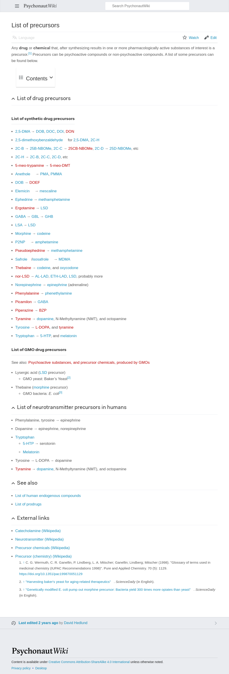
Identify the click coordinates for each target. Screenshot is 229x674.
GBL (35, 216)
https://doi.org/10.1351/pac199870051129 (51, 574)
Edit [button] (213, 38)
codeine (44, 233)
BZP (43, 310)
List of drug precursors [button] (44, 98)
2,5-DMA (22, 131)
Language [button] (26, 38)
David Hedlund (75, 623)
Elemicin (22, 191)
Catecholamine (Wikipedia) (38, 531)
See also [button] (27, 483)
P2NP (20, 242)
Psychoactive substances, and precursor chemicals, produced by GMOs (89, 362)
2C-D (99, 148)
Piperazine (24, 310)
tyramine (66, 327)
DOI (60, 131)
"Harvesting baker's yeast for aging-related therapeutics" (68, 582)
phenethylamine (58, 293)
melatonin (68, 336)
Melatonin (31, 452)
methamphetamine (54, 199)
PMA (44, 174)
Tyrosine (22, 327)
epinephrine (57, 285)
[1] (30, 53)
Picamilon (23, 302)
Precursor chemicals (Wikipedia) (42, 548)
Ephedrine (24, 199)
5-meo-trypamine (29, 165)
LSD (44, 208)
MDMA (64, 259)
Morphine (23, 233)
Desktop (41, 668)
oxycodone (69, 268)
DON (70, 131)
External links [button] (33, 518)
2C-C (57, 148)
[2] (68, 377)
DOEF (35, 182)
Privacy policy (21, 668)
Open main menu (18, 8)
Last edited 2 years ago (38, 623)
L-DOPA (42, 327)
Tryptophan (24, 336)
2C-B (19, 148)
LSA (18, 225)
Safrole (21, 259)
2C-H (95, 140)
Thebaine (23, 268)
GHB (49, 216)
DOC (50, 131)
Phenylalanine (27, 293)
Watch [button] (194, 38)
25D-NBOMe (120, 148)
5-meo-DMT (60, 165)
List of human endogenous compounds (48, 496)
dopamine (45, 319)
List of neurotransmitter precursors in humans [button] (72, 407)
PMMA (56, 174)
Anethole (22, 174)
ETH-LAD (59, 276)
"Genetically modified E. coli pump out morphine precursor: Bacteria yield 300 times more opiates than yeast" (108, 589)
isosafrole (40, 259)
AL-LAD (42, 276)
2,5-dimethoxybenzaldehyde (39, 140)
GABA (20, 216)
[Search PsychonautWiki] (147, 6)
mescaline (48, 191)
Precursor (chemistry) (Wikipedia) (43, 556)
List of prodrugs (28, 504)
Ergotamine (25, 208)
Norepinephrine (28, 285)
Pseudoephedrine (30, 250)
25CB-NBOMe (80, 148)
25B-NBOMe (40, 148)
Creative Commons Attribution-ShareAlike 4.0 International (89, 662)
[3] (60, 392)
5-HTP (45, 336)
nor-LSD (22, 276)
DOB (40, 131)
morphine (41, 387)
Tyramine (23, 319)
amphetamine (46, 242)
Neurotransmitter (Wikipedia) (39, 539)
